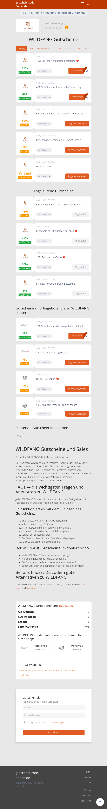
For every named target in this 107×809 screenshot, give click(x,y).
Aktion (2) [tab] (82, 48)
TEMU (88, 772)
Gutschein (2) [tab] (65, 48)
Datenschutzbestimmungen (52, 722)
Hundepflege (25, 675)
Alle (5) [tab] (21, 48)
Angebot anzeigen (77, 123)
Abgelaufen (81, 214)
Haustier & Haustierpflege (58, 12)
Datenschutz (86, 795)
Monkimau (31, 588)
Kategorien (36, 12)
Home (25, 12)
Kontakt (87, 790)
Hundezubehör (52, 670)
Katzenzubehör (68, 670)
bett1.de (88, 782)
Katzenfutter (38, 670)
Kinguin (88, 777)
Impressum (86, 800)
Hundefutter (24, 670)
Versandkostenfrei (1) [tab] (41, 48)
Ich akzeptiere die (45, 722)
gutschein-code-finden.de (25, 4)
